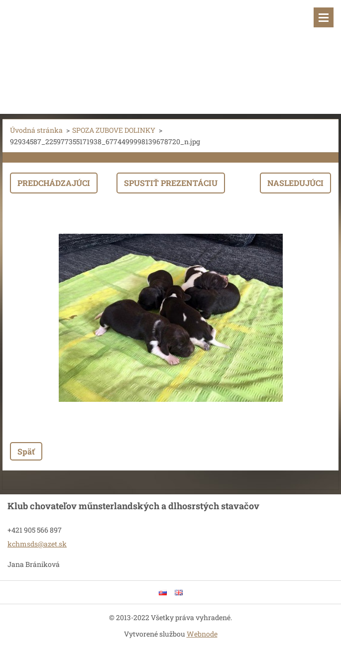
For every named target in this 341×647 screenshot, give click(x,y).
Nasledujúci (295, 183)
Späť (26, 451)
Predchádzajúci (53, 183)
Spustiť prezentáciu (171, 183)
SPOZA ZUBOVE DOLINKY (113, 130)
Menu (324, 17)
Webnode (202, 634)
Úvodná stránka (36, 130)
